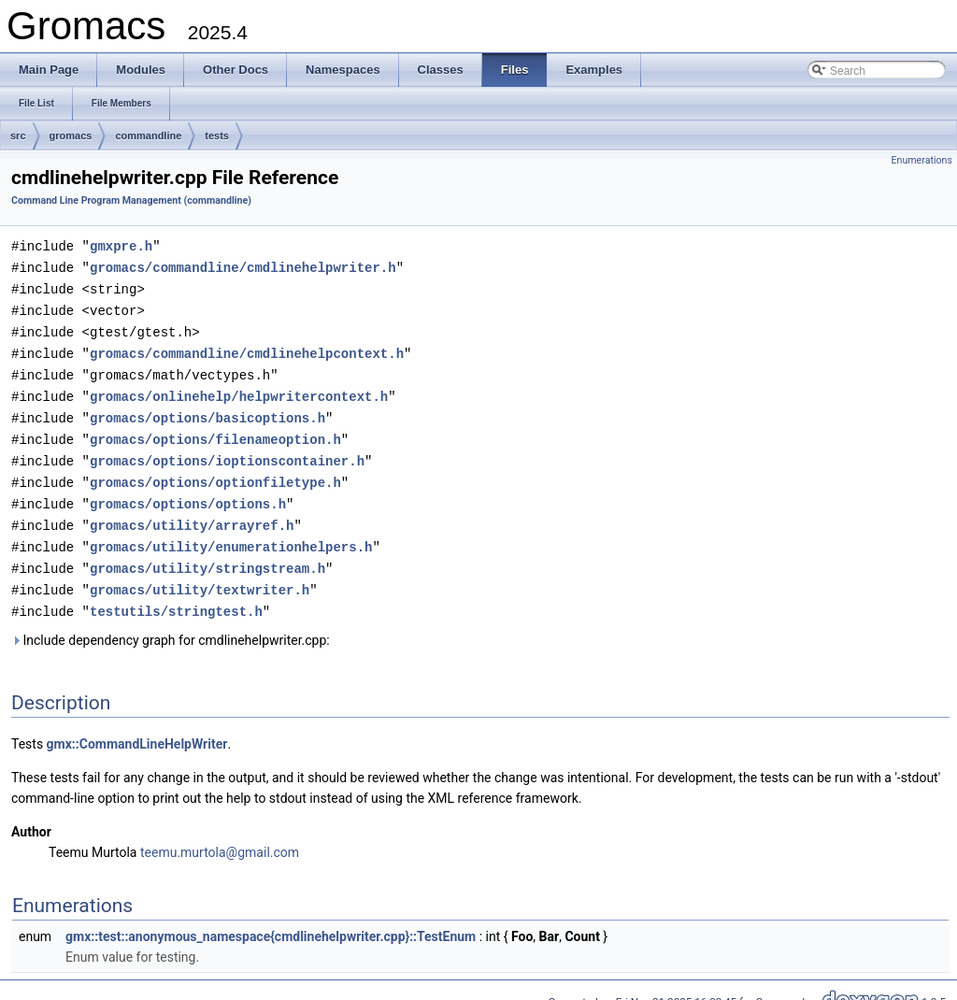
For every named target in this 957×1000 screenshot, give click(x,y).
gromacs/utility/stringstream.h (207, 554)
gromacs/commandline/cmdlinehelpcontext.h (247, 348)
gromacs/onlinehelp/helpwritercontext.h (239, 389)
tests (217, 135)
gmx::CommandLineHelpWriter (137, 727)
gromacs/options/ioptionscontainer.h (227, 451)
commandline (148, 135)
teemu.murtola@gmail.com (219, 835)
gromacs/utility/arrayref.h (191, 512)
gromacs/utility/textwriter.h (199, 574)
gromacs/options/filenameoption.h (215, 430)
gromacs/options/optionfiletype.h (215, 471)
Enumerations (921, 160)
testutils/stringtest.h (176, 595)
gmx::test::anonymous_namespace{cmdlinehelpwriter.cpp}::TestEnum (270, 919)
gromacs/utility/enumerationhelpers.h (231, 533)
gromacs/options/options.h (188, 492)
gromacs (71, 135)
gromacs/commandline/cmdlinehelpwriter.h (243, 266)
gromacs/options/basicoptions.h (207, 410)
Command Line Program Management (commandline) (131, 200)
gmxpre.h (121, 245)
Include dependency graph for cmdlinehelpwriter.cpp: (170, 623)
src (18, 135)
